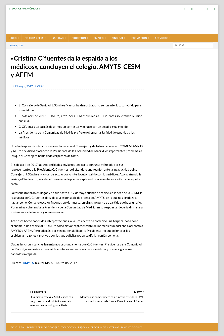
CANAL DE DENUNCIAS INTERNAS (100, 327)
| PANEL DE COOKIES (130, 327)
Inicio (13, 37)
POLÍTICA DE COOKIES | (69, 327)
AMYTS (28, 262)
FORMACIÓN (139, 37)
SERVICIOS (161, 37)
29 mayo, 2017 (24, 86)
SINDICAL (117, 37)
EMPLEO (99, 37)
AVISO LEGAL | (18, 327)
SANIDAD (58, 37)
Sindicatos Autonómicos (23, 8)
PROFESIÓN (79, 37)
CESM (40, 86)
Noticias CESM (34, 37)
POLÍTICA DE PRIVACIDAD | (41, 327)
